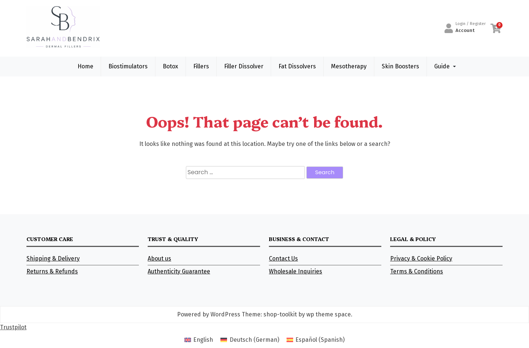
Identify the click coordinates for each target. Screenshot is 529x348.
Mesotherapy (349, 66)
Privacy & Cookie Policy (421, 258)
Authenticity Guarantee (179, 271)
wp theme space (328, 314)
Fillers (201, 66)
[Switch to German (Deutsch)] (250, 340)
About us (159, 258)
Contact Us (283, 258)
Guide (442, 66)
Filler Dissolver (243, 66)
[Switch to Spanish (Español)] (315, 340)
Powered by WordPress (208, 314)
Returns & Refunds (52, 271)
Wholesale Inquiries (295, 271)
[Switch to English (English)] (199, 340)
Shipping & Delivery (53, 258)
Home (85, 66)
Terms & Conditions (416, 271)
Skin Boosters (400, 66)
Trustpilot (13, 327)
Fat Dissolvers (297, 66)
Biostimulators (128, 66)
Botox (170, 66)
